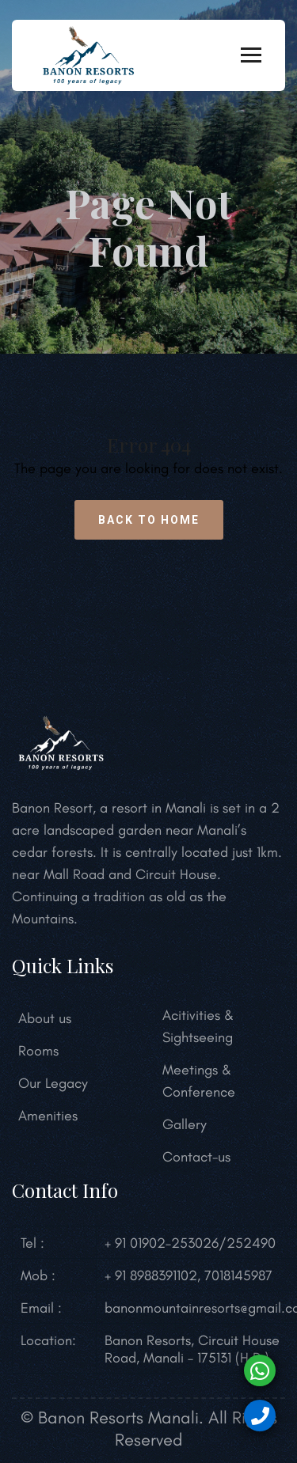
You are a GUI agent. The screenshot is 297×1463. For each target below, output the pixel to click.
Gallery (184, 1124)
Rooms (38, 1050)
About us (44, 1018)
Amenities (48, 1115)
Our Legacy (53, 1083)
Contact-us (196, 1156)
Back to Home (149, 520)
